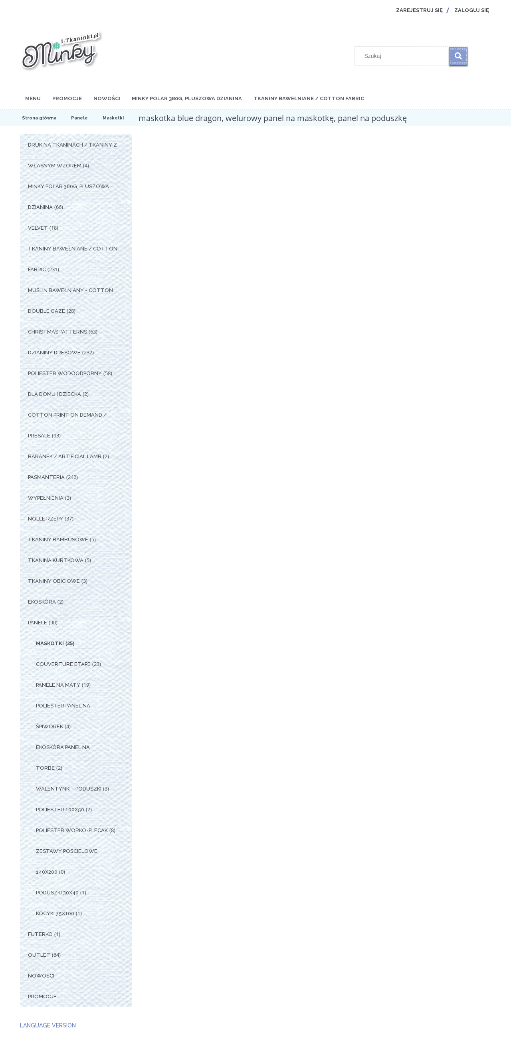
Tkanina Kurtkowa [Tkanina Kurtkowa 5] (55, 560)
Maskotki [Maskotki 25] (50, 643)
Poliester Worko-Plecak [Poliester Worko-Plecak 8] (72, 830)
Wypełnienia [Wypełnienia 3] (45, 498)
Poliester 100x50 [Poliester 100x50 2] (60, 810)
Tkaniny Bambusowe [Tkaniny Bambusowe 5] (58, 539)
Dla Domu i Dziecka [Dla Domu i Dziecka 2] (54, 394)
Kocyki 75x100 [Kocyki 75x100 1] (55, 913)
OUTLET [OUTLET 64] (39, 955)
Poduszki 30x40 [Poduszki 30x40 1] (57, 893)
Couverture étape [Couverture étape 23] (63, 664)
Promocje (42, 996)
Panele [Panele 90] (37, 623)
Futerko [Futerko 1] (40, 934)
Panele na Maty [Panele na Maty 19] (58, 685)
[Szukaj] (458, 56)
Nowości (41, 976)
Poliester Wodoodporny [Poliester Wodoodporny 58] (65, 373)
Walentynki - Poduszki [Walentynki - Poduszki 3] (68, 789)
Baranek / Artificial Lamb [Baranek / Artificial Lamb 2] (64, 456)
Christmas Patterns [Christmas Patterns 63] (57, 332)
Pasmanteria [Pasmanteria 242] (46, 477)
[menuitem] (33, 97)
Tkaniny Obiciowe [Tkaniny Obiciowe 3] (54, 581)
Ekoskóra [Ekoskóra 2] (42, 602)
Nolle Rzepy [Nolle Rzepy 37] (45, 519)
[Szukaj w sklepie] (404, 56)
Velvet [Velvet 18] (38, 228)
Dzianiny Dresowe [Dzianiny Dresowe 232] (54, 353)
